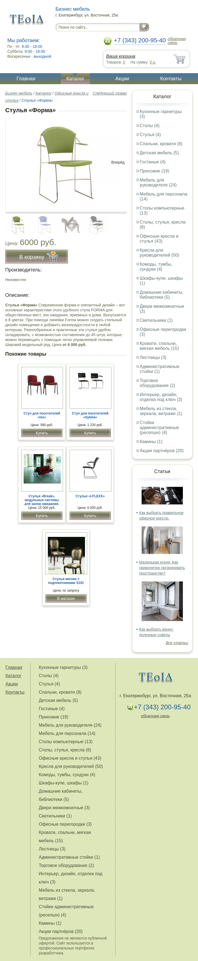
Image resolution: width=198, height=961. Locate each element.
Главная (25, 78)
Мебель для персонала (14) (67, 733)
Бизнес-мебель (18, 93)
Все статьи (177, 643)
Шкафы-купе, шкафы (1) (63, 783)
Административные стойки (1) (160, 369)
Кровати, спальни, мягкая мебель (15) (159, 346)
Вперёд (118, 162)
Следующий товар (110, 93)
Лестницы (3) (153, 357)
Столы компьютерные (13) (65, 741)
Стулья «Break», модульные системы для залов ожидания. (41, 500)
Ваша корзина (120, 56)
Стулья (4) (150, 134)
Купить (42, 433)
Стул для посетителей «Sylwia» (90, 415)
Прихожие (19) (154, 171)
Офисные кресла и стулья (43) (159, 238)
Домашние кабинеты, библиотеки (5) (161, 295)
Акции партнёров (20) (162, 450)
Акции (122, 78)
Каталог (75, 78)
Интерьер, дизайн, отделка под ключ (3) (161, 397)
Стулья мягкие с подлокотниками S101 (66, 581)
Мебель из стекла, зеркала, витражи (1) (161, 411)
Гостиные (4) (153, 162)
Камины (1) (151, 441)
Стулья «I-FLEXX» (90, 496)
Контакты (171, 78)
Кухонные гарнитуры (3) (63, 667)
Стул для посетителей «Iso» (42, 415)
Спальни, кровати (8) (161, 143)
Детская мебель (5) (159, 152)
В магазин (66, 598)
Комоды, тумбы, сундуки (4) (156, 266)
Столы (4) (150, 125)
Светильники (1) (156, 320)
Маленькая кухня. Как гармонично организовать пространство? (162, 567)
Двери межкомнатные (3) (64, 807)
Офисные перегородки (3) (65, 824)
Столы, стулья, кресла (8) (65, 750)
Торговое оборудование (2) (157, 383)
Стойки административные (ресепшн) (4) (159, 427)
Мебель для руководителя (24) (158, 182)
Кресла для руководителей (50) (159, 252)
